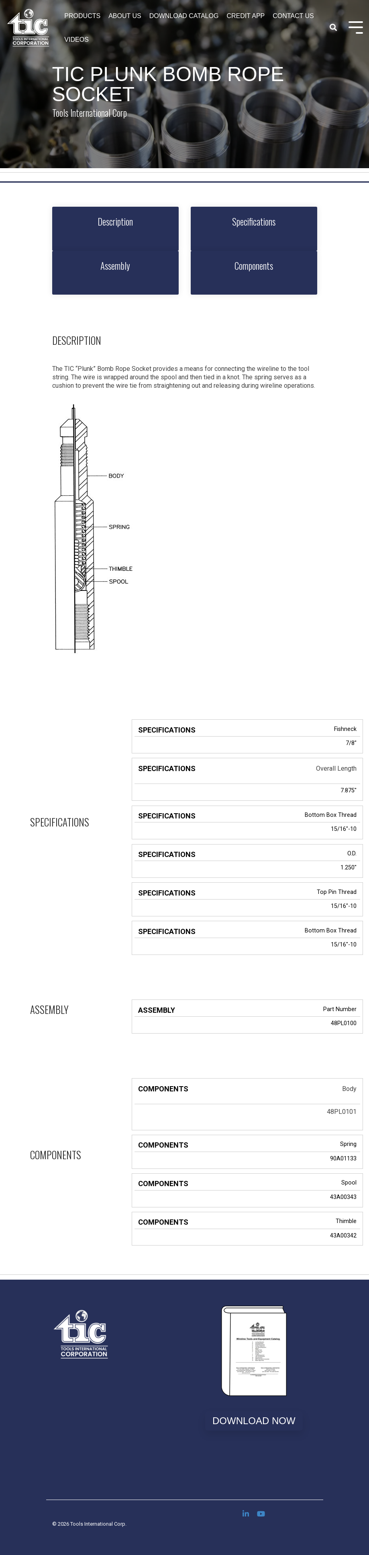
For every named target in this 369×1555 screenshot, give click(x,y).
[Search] (333, 28)
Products (82, 15)
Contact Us (293, 15)
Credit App (245, 15)
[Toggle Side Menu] (356, 26)
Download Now (254, 1420)
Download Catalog (184, 15)
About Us (124, 15)
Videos (76, 39)
